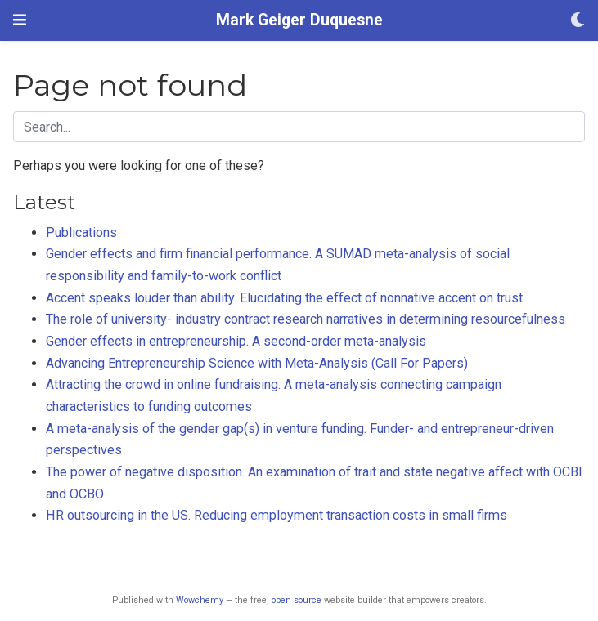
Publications (81, 232)
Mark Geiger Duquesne (299, 20)
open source (296, 600)
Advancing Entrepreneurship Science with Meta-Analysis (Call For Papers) (257, 363)
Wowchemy (199, 600)
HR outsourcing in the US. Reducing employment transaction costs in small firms (276, 515)
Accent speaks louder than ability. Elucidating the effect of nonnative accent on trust (284, 298)
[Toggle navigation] (19, 20)
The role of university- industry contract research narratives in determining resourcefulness (305, 319)
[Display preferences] (577, 20)
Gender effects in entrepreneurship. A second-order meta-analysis (236, 341)
